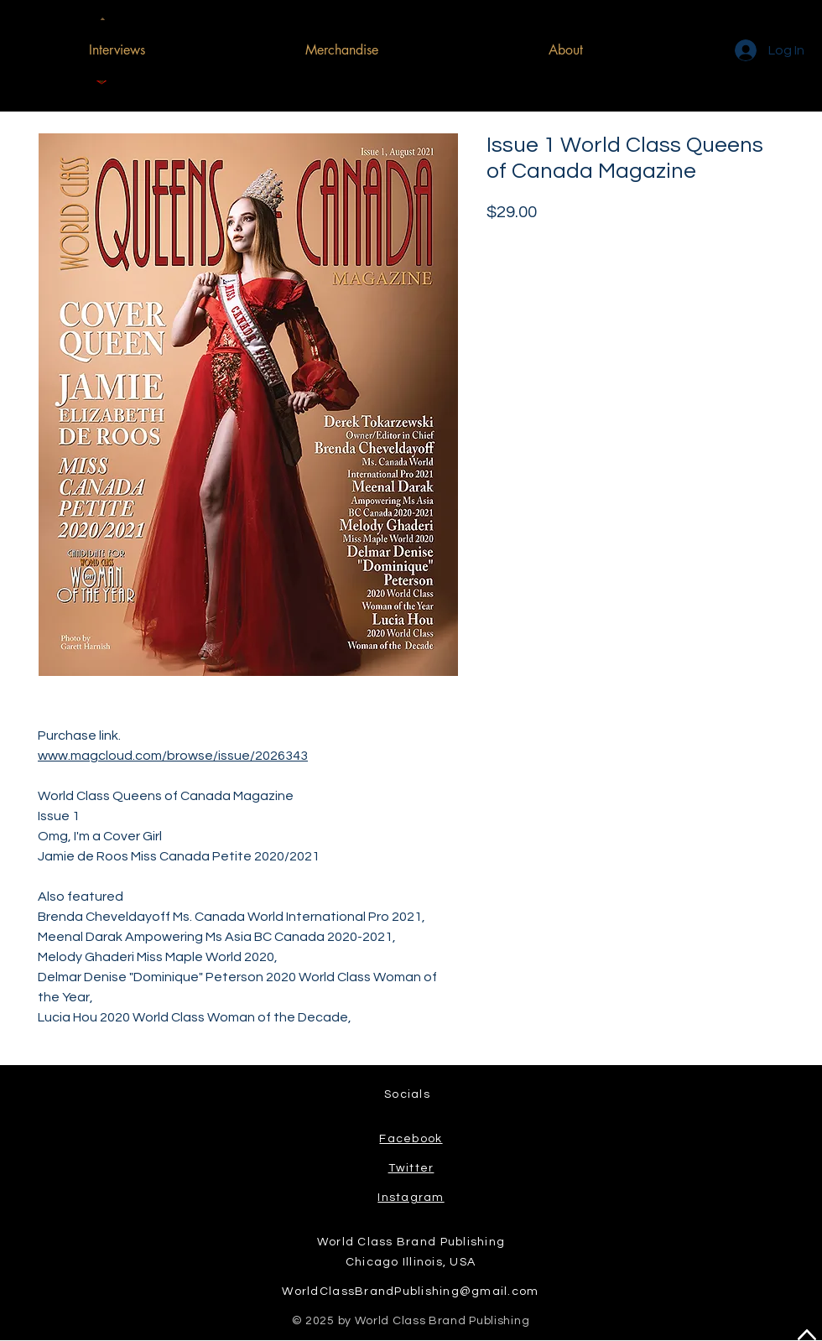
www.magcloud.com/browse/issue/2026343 (173, 755)
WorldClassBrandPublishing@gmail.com (410, 1291)
